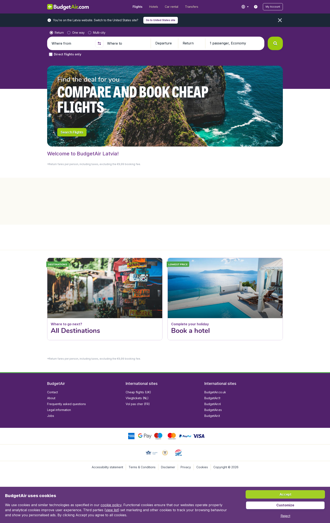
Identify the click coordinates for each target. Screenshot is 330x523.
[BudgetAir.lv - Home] (68, 6)
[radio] (57, 32)
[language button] (245, 7)
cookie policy (111, 505)
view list (112, 510)
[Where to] (127, 43)
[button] (273, 6)
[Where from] (71, 43)
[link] (256, 7)
